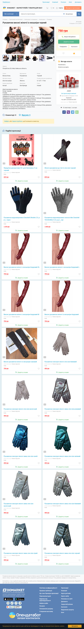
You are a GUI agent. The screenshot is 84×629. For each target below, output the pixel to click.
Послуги (63, 2)
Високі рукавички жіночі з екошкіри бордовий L (62, 268)
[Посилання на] (8, 603)
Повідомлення (64, 47)
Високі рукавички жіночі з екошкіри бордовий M (21, 315)
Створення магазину (46, 611)
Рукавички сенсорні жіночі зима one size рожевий (63, 410)
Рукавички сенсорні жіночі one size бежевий (61, 363)
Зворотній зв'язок (67, 604)
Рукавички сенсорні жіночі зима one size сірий (20, 554)
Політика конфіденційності (48, 588)
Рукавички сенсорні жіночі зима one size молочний (18, 506)
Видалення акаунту (67, 609)
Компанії (55, 2)
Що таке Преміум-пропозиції (48, 593)
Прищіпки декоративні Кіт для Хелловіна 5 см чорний (20, 170)
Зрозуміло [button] (75, 626)
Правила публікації (45, 590)
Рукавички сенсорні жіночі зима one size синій (20, 457)
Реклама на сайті (66, 599)
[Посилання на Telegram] (19, 603)
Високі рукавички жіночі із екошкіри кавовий (20, 363)
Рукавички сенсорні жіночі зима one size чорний (62, 554)
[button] (65, 626)
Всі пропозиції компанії (68, 94)
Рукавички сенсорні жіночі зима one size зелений (62, 457)
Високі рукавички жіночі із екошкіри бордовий (62, 315)
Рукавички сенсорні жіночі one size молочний (20, 410)
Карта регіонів (66, 593)
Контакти (74, 47)
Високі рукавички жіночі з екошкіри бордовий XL (22, 268)
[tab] (9, 116)
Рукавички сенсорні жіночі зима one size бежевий (63, 504)
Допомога (78, 2)
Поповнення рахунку (46, 608)
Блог (70, 2)
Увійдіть (6, 122)
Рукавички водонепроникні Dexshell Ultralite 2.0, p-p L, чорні (22, 220)
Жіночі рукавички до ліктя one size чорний (60, 169)
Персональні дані (45, 596)
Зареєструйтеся (17, 122)
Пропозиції (45, 2)
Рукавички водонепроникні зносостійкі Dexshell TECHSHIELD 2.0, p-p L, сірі (62, 220)
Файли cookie (43, 603)
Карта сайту (65, 596)
